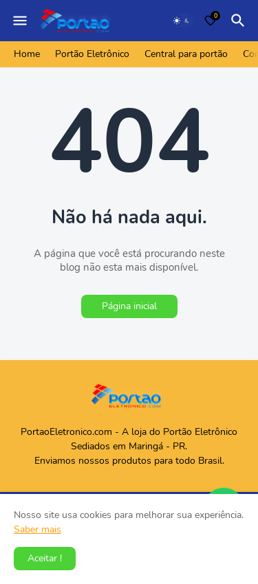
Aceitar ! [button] (45, 558)
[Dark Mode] (181, 20)
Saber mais (37, 529)
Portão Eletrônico (92, 53)
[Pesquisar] (240, 20)
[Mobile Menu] (20, 20)
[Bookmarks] (210, 20)
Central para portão (186, 53)
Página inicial (129, 306)
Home (27, 53)
